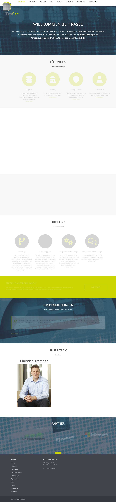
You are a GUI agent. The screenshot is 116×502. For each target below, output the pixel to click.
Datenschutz (81, 1)
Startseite (21, 1)
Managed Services (17, 472)
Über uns (43, 1)
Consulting (15, 469)
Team (51, 1)
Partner (59, 1)
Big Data (14, 466)
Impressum (69, 1)
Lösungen (32, 1)
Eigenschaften (15, 479)
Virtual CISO (15, 475)
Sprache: (92, 1)
